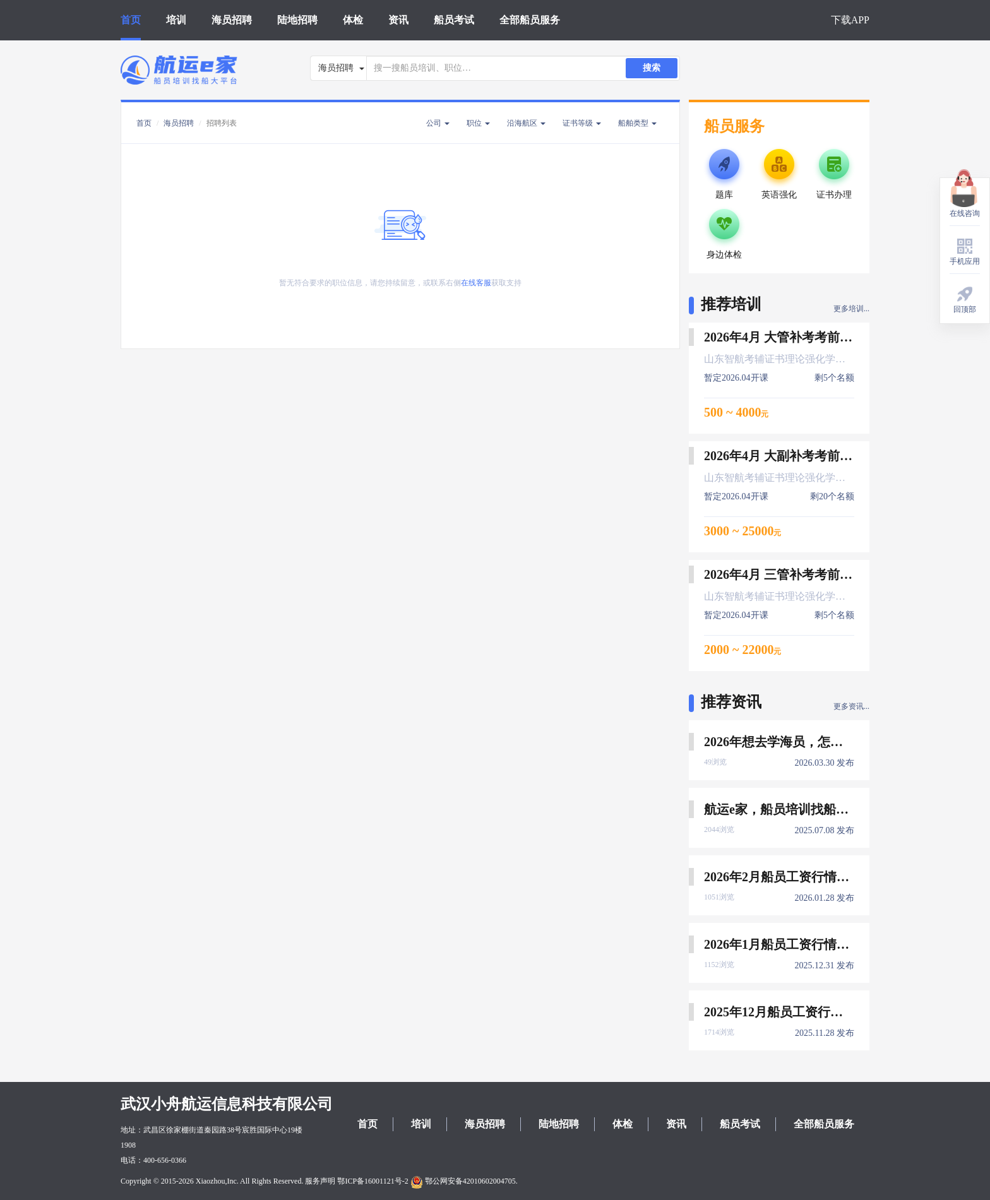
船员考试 (454, 20)
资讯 (398, 20)
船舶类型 (637, 123)
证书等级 (582, 123)
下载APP (850, 20)
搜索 (651, 68)
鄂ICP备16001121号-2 (372, 1181)
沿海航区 (526, 123)
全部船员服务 (529, 20)
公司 (438, 123)
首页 (131, 20)
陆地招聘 (297, 20)
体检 (353, 20)
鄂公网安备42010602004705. (464, 1181)
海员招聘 (232, 20)
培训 (176, 20)
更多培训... (851, 308)
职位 (478, 123)
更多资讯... (851, 706)
